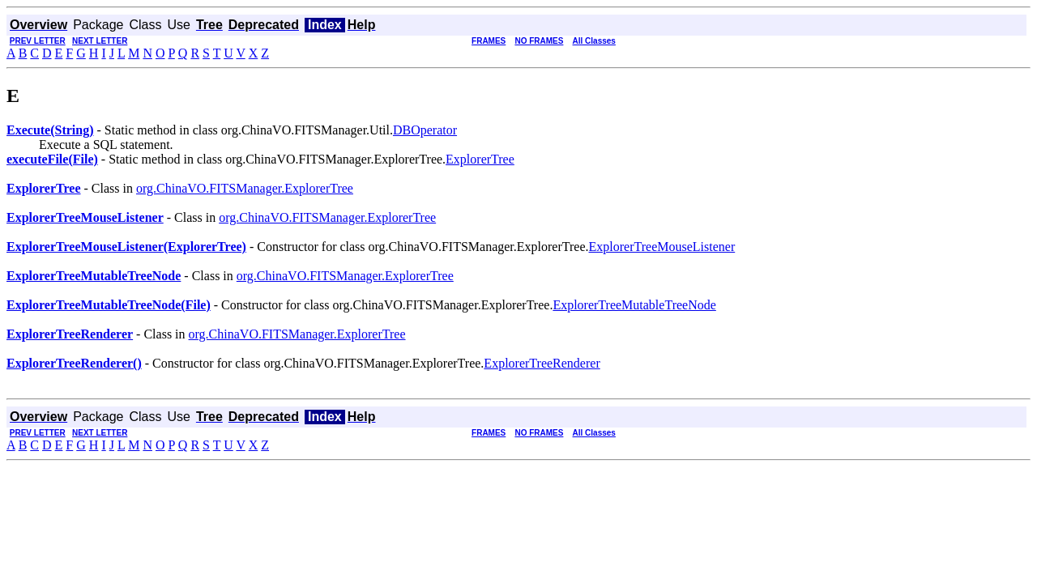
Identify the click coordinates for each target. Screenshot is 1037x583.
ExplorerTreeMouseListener (662, 246)
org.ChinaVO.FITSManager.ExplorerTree (244, 188)
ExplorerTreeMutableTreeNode (634, 305)
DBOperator (425, 130)
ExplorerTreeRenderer (542, 363)
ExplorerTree (480, 159)
